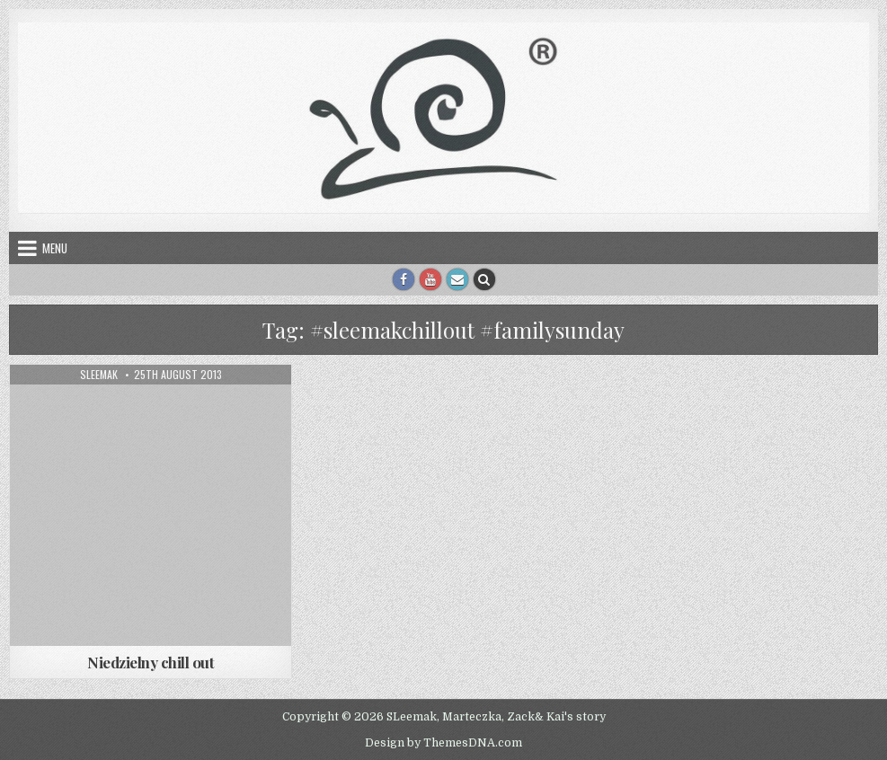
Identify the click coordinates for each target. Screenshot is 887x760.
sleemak (99, 374)
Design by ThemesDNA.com (443, 743)
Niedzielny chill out (150, 662)
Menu (54, 248)
